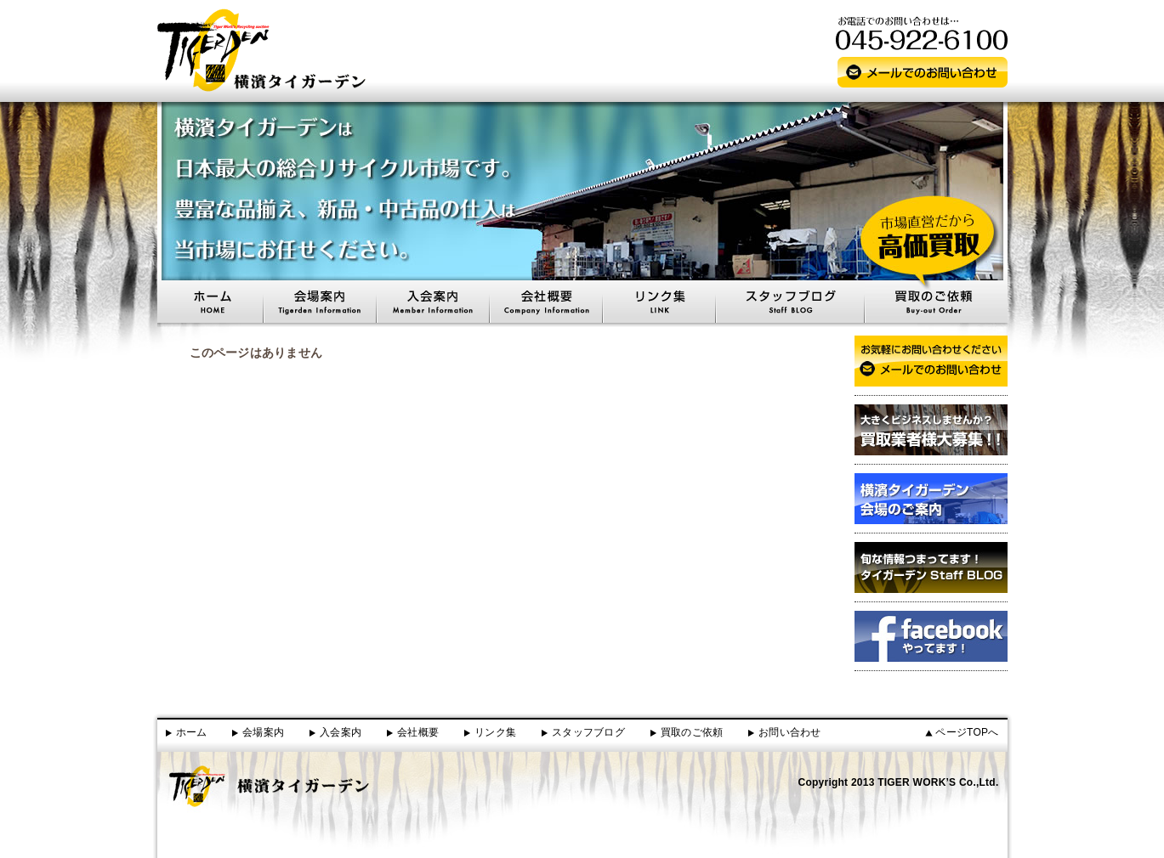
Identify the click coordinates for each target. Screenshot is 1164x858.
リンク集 (495, 732)
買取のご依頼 (692, 732)
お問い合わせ (789, 732)
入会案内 (340, 732)
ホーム (191, 732)
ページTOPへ (966, 732)
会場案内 (263, 732)
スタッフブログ (588, 732)
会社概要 (418, 732)
